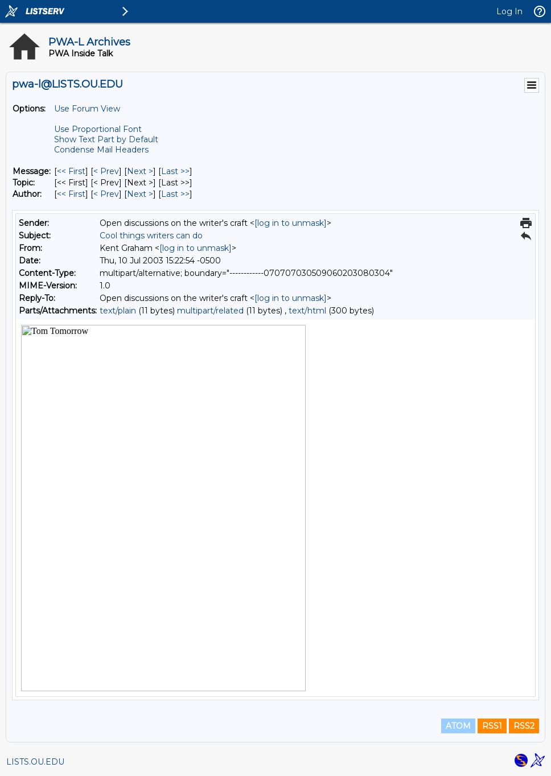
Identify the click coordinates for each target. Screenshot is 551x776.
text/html (307, 311)
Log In (509, 11)
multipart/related (210, 311)
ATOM (458, 726)
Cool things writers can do (151, 235)
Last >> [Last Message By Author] (175, 194)
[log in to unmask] (290, 223)
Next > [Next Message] (140, 171)
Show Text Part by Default (106, 139)
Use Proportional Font (98, 129)
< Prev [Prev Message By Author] (106, 194)
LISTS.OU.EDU (35, 762)
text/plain (118, 311)
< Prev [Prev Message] (106, 171)
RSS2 (523, 726)
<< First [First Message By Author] (71, 194)
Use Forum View (87, 109)
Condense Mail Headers (101, 150)
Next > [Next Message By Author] (140, 194)
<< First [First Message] (71, 171)
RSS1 (492, 726)
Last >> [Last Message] (175, 171)
